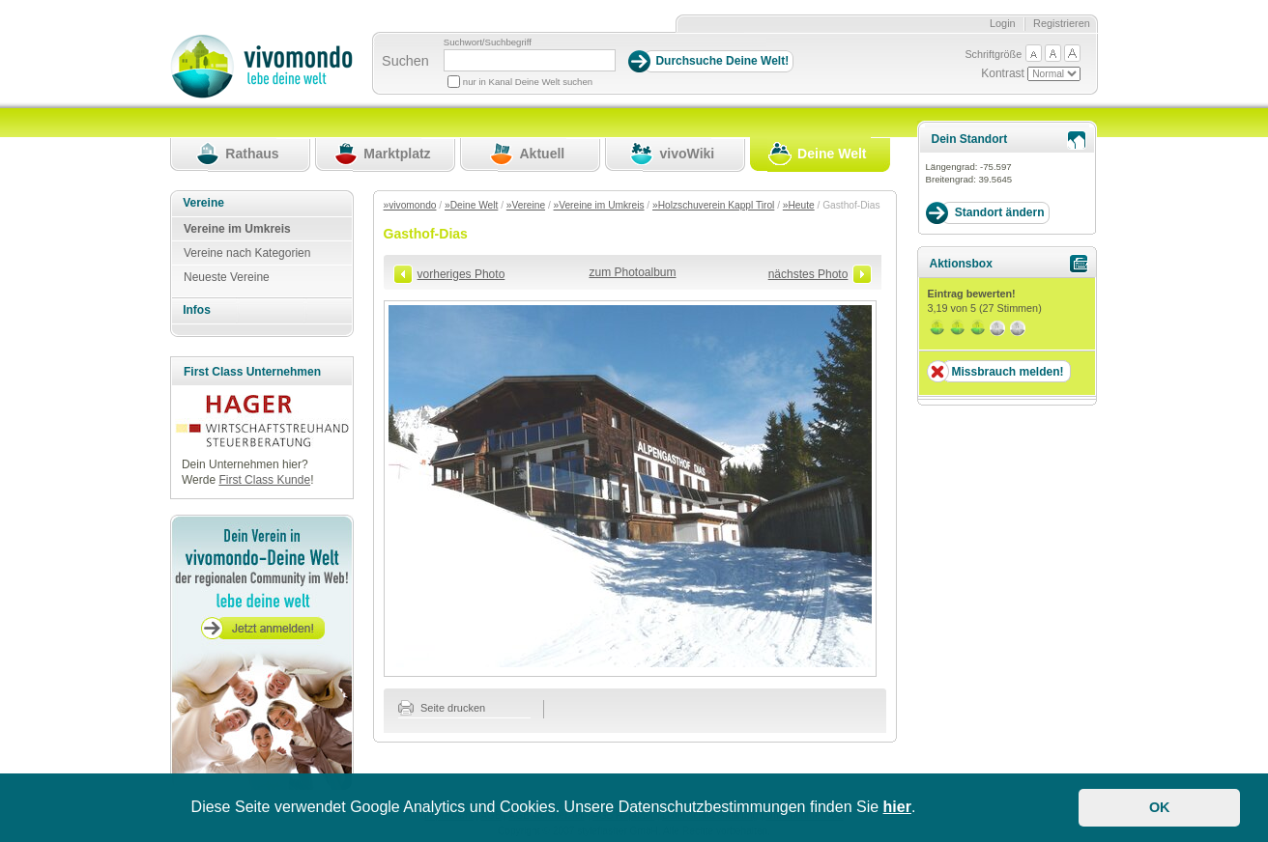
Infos (197, 310)
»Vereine (525, 205)
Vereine (203, 203)
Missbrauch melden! (1007, 372)
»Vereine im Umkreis (599, 205)
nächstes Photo (808, 274)
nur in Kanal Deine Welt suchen (527, 81)
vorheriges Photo (461, 274)
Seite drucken (442, 708)
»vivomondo (410, 205)
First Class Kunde (264, 480)
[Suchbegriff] (530, 60)
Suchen (405, 61)
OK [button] (1159, 807)
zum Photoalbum (632, 272)
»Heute (799, 205)
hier (897, 807)
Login (1003, 23)
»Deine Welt (471, 205)
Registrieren (1061, 23)
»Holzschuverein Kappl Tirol (713, 205)
